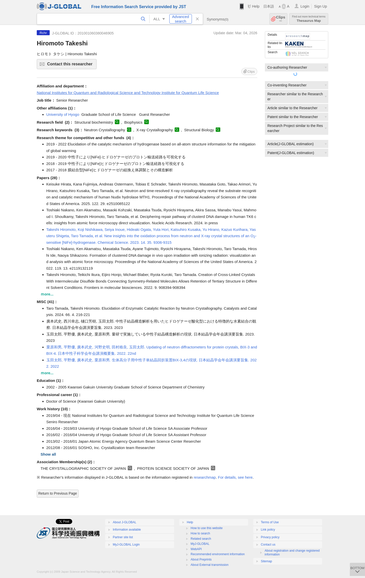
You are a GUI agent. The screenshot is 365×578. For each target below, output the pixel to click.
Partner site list (123, 537)
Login (304, 6)
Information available (127, 529)
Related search (201, 538)
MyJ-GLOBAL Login (126, 544)
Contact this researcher (71, 65)
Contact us (268, 544)
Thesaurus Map (308, 19)
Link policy (268, 529)
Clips (280, 19)
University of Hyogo (62, 114)
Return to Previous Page (57, 493)
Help (255, 6)
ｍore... (47, 294)
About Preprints (201, 559)
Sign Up (320, 6)
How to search (200, 533)
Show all (48, 454)
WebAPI (196, 549)
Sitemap (266, 561)
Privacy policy (270, 537)
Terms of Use (270, 522)
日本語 (268, 6)
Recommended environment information (218, 554)
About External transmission (209, 565)
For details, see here (235, 477)
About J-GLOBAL (124, 522)
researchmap (205, 477)
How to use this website (207, 528)
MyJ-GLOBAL (200, 544)
